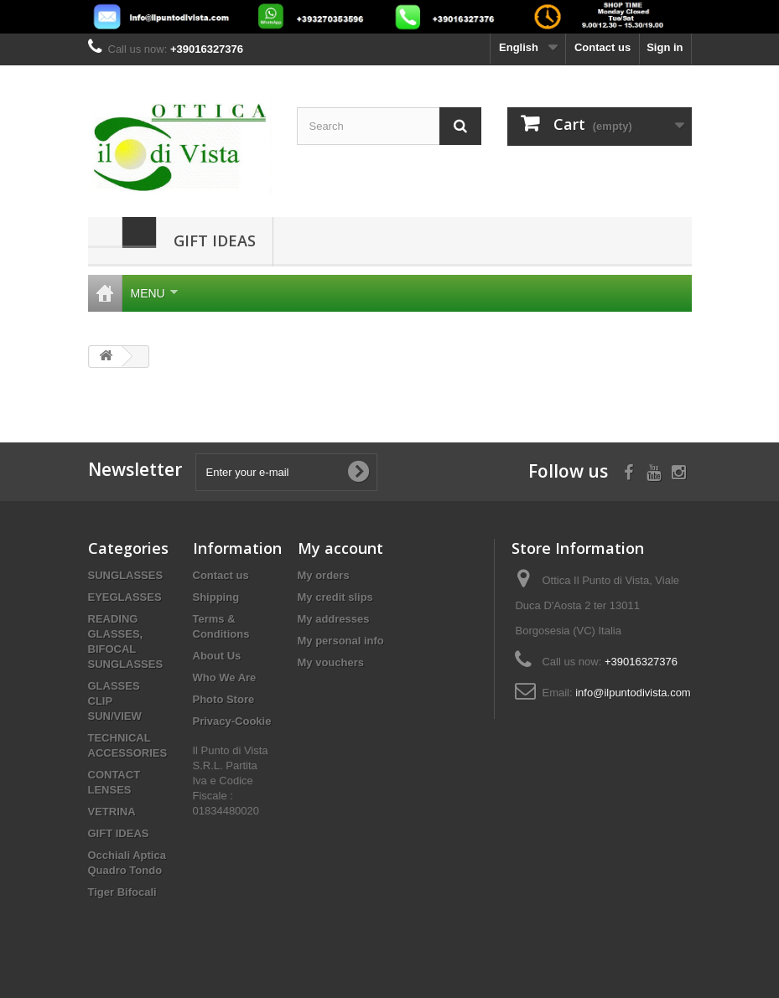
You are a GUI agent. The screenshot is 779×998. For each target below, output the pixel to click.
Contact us (602, 47)
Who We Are (225, 677)
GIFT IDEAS (215, 240)
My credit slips (335, 597)
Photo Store (224, 699)
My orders (324, 575)
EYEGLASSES (125, 597)
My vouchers (331, 662)
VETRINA (112, 811)
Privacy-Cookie (232, 721)
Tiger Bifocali (122, 892)
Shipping (216, 597)
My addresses (334, 619)
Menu (154, 293)
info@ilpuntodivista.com (632, 692)
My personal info (341, 640)
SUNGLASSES (126, 575)
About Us (217, 655)
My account (340, 548)
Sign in (665, 47)
